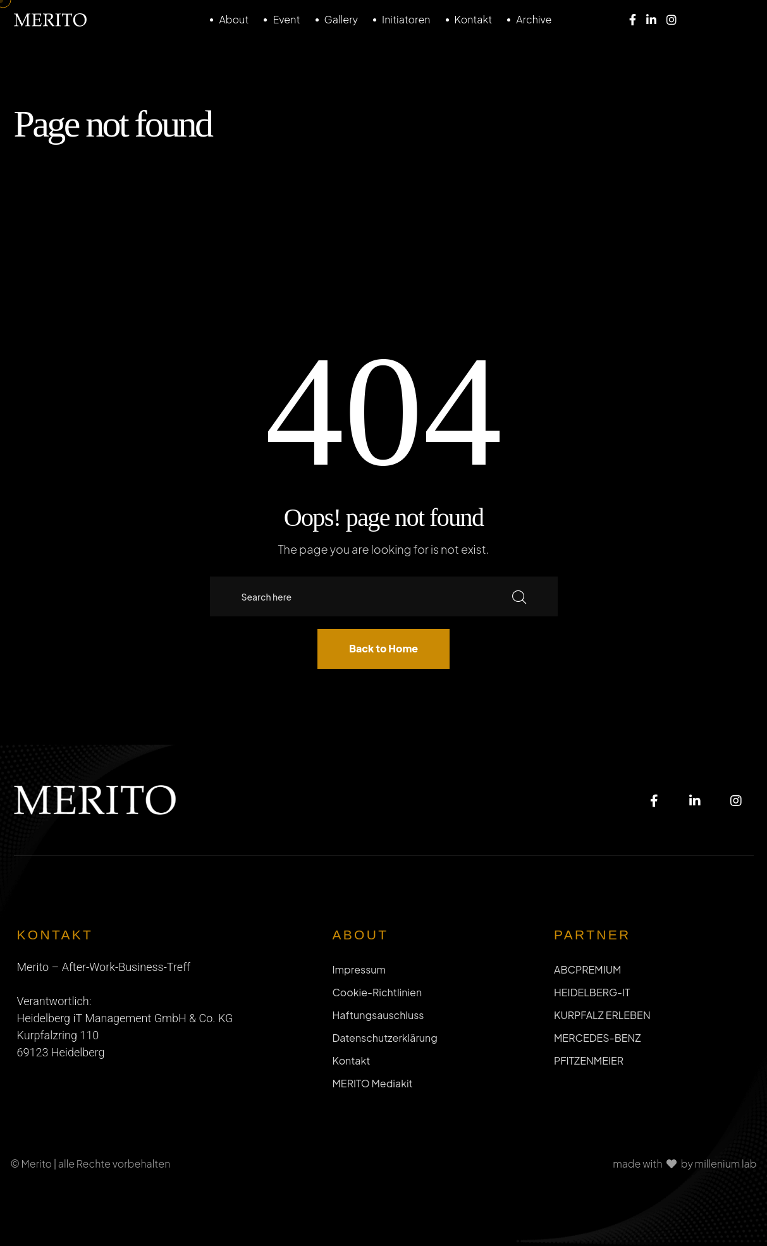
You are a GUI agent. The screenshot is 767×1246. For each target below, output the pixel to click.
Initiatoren (406, 19)
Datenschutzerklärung (384, 1037)
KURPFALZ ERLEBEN (602, 1015)
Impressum (359, 969)
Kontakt (474, 19)
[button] (28, 1218)
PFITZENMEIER (588, 1060)
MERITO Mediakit (372, 1083)
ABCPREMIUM (587, 969)
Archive (533, 19)
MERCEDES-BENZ (597, 1037)
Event (286, 19)
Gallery (341, 19)
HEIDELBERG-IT (592, 992)
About (234, 19)
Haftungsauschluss (378, 1015)
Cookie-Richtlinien (377, 992)
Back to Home (383, 648)
